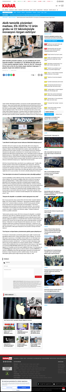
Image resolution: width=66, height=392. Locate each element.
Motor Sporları (38, 370)
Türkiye (30, 364)
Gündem (24, 375)
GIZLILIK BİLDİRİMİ (45, 358)
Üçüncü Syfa (26, 364)
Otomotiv (29, 368)
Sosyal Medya (29, 12)
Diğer (43, 370)
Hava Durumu (61, 364)
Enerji (33, 368)
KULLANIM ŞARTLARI (37, 358)
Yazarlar (11, 9)
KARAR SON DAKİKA (7, 368)
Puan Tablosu (61, 367)
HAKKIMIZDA (16, 358)
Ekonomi (20, 9)
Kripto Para (26, 9)
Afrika (36, 366)
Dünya (16, 9)
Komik (34, 375)
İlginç (37, 375)
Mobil (15, 12)
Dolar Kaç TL (61, 369)
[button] (31, 75)
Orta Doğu (21, 366)
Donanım (34, 12)
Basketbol (23, 370)
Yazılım (38, 12)
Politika (21, 364)
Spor (31, 9)
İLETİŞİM (21, 358)
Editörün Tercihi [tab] (59, 114)
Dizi (27, 375)
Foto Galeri (17, 377)
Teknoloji (16, 374)
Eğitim (37, 364)
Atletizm (33, 370)
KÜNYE (24, 358)
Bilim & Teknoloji (7, 12)
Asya (34, 366)
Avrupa (30, 366)
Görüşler (46, 9)
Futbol (19, 370)
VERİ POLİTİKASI (53, 358)
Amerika (26, 366)
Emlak (25, 368)
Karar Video (40, 9)
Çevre (34, 364)
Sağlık (27, 372)
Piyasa (21, 368)
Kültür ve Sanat (39, 377)
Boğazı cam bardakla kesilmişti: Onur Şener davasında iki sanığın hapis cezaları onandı (27, 15)
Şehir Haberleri (61, 371)
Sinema (30, 375)
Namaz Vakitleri (61, 366)
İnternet (23, 12)
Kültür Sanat (32, 372)
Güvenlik (19, 12)
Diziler (20, 372)
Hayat (34, 9)
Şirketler (44, 368)
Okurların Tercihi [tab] (49, 114)
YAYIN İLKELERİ (30, 358)
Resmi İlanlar (52, 9)
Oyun (42, 12)
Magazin (24, 372)
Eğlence (37, 372)
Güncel (6, 9)
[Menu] (57, 10)
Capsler (26, 377)
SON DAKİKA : (5, 15)
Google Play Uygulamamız (46, 384)
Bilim (45, 12)
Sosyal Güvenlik (38, 368)
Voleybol (28, 370)
